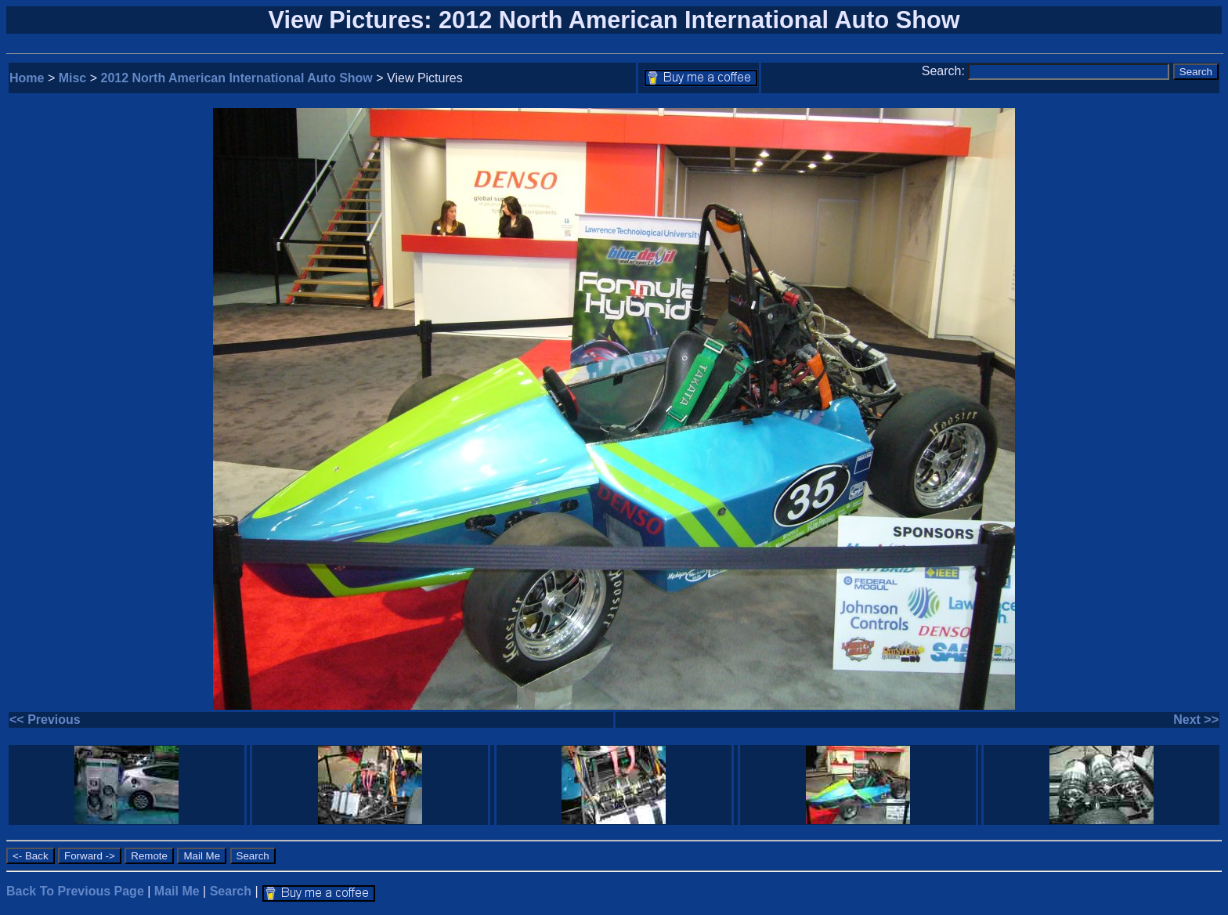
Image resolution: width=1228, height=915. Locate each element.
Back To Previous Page (75, 891)
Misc (73, 78)
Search (230, 891)
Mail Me (177, 891)
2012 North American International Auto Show (237, 78)
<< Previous (45, 719)
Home (26, 78)
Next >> (1196, 719)
